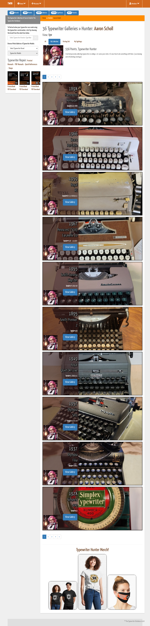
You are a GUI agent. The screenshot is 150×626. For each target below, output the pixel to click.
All (45, 42)
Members (134, 3)
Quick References (31, 64)
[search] (23, 48)
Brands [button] (14, 12)
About (21, 3)
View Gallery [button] (70, 112)
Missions (36, 3)
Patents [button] (72, 12)
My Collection (54, 42)
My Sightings (78, 42)
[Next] (59, 77)
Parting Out (66, 42)
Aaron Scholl (57, 18)
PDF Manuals (19, 64)
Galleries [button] (41, 12)
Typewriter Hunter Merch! (92, 550)
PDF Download (12, 89)
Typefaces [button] (57, 12)
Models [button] (27, 12)
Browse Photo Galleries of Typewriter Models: (21, 44)
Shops (11, 68)
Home (44, 18)
